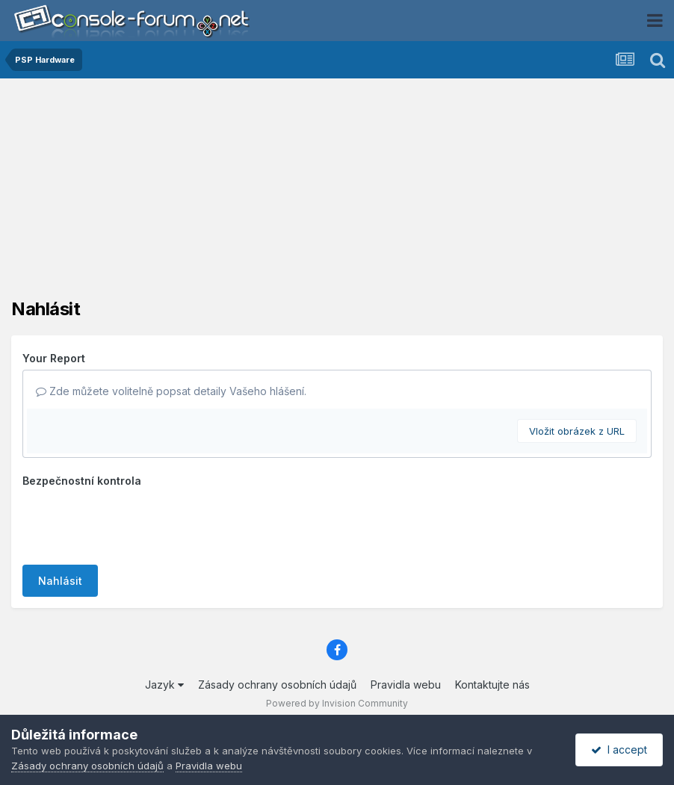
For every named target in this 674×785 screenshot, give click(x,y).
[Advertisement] (337, 194)
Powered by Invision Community (337, 703)
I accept (619, 749)
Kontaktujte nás (492, 684)
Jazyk (164, 684)
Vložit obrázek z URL (577, 431)
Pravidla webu (406, 684)
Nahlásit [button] (60, 580)
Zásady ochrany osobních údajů (277, 684)
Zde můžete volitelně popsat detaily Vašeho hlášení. (171, 391)
